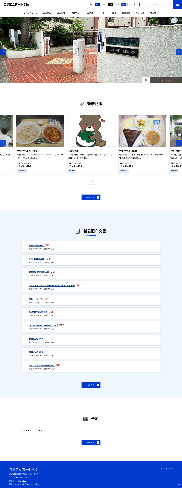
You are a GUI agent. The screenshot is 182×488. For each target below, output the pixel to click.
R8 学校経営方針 (37, 258)
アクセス (103, 13)
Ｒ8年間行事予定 (36, 245)
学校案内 (47, 13)
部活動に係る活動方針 (39, 272)
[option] (91, 50)
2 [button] (166, 80)
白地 (104, 4)
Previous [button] (3, 52)
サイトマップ (167, 468)
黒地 (110, 4)
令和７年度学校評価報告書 (42, 365)
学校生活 (61, 13)
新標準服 (126, 13)
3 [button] (169, 80)
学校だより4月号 (36, 352)
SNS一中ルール (36, 298)
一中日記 (89, 13)
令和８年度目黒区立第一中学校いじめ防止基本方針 (52, 285)
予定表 (153, 13)
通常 (97, 4)
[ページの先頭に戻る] (179, 485)
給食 (114, 13)
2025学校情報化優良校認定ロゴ (43, 325)
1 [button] (162, 80)
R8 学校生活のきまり (38, 311)
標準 (123, 4)
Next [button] (179, 52)
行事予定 (75, 13)
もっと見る (90, 197)
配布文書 (140, 13)
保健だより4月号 (36, 338)
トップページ (31, 13)
